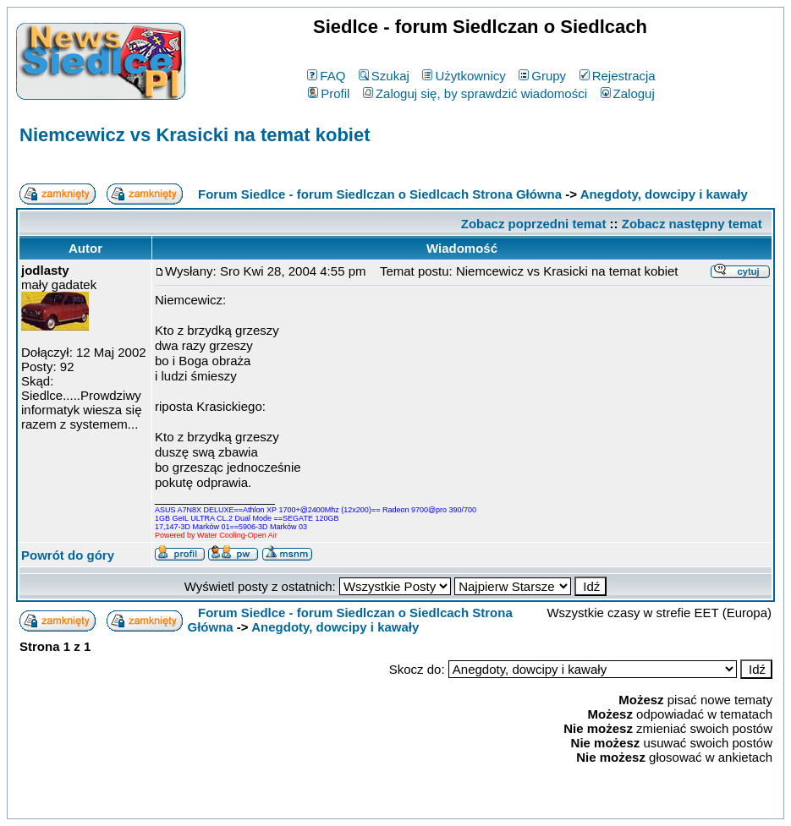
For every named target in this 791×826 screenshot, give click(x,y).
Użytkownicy (463, 75)
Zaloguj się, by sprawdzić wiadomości (475, 93)
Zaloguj (628, 93)
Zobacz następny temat (692, 223)
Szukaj (384, 75)
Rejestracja (618, 75)
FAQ (326, 75)
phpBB (356, 803)
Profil (328, 93)
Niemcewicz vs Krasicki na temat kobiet (195, 134)
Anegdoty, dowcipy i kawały (664, 194)
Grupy (542, 75)
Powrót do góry (67, 555)
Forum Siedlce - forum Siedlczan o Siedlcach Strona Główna (380, 194)
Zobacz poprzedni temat (534, 223)
